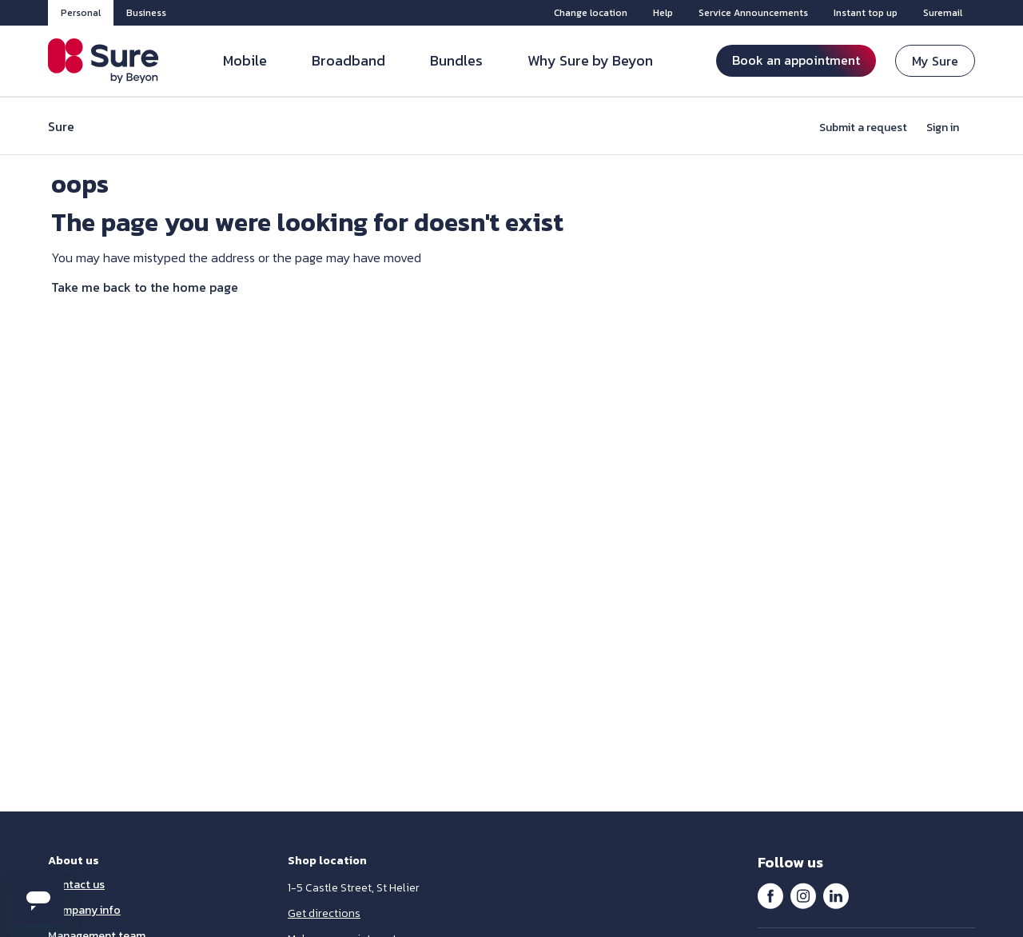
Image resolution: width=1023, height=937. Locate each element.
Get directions (324, 913)
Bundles (456, 60)
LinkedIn (836, 895)
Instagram (803, 895)
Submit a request (863, 127)
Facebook (770, 895)
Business (146, 13)
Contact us (76, 884)
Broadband (348, 60)
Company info (84, 910)
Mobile (245, 60)
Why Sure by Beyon (590, 60)
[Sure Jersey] (103, 60)
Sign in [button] (942, 127)
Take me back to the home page (144, 287)
